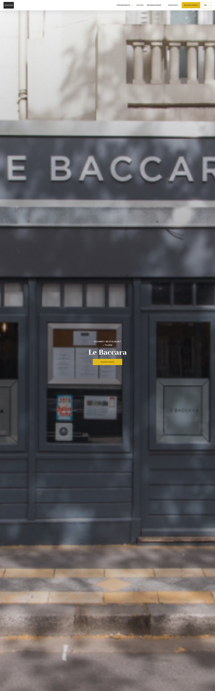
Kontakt (173, 5)
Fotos (140, 5)
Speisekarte (125, 5)
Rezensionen (154, 5)
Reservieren (191, 5)
